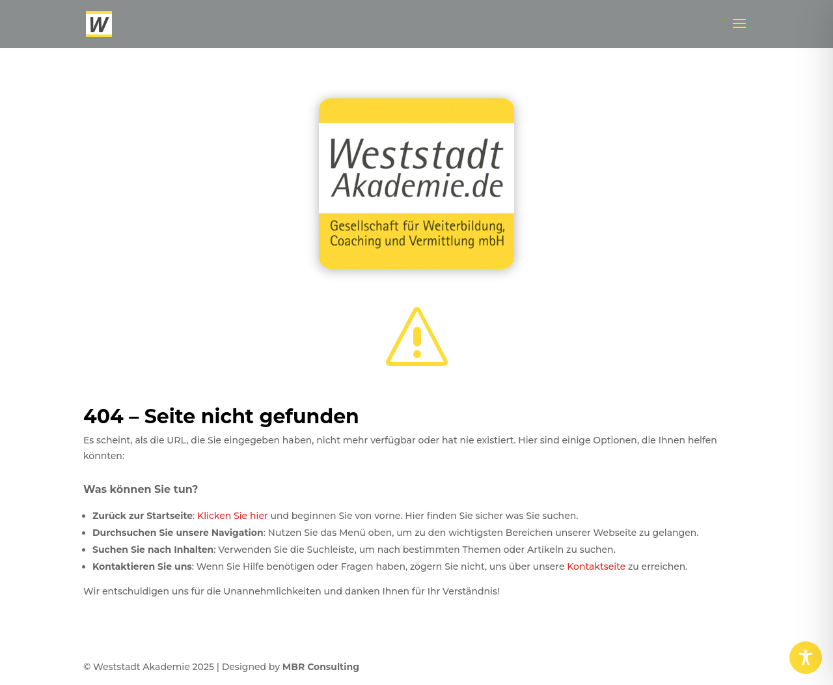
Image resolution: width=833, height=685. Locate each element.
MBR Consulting (320, 667)
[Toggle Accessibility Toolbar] (805, 657)
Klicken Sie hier (232, 516)
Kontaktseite (596, 566)
